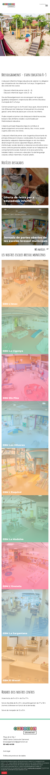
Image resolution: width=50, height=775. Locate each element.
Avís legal (6, 751)
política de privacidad (34, 768)
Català (41, 2)
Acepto (4, 773)
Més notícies (40, 249)
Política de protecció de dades (14, 756)
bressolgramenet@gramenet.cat (15, 742)
